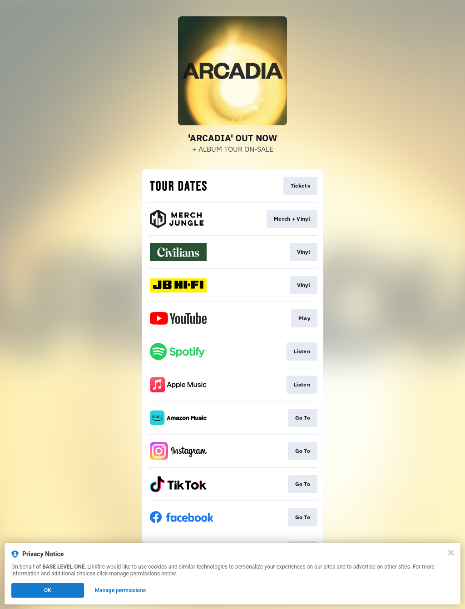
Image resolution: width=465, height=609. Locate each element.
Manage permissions (120, 590)
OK (47, 590)
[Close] (451, 552)
